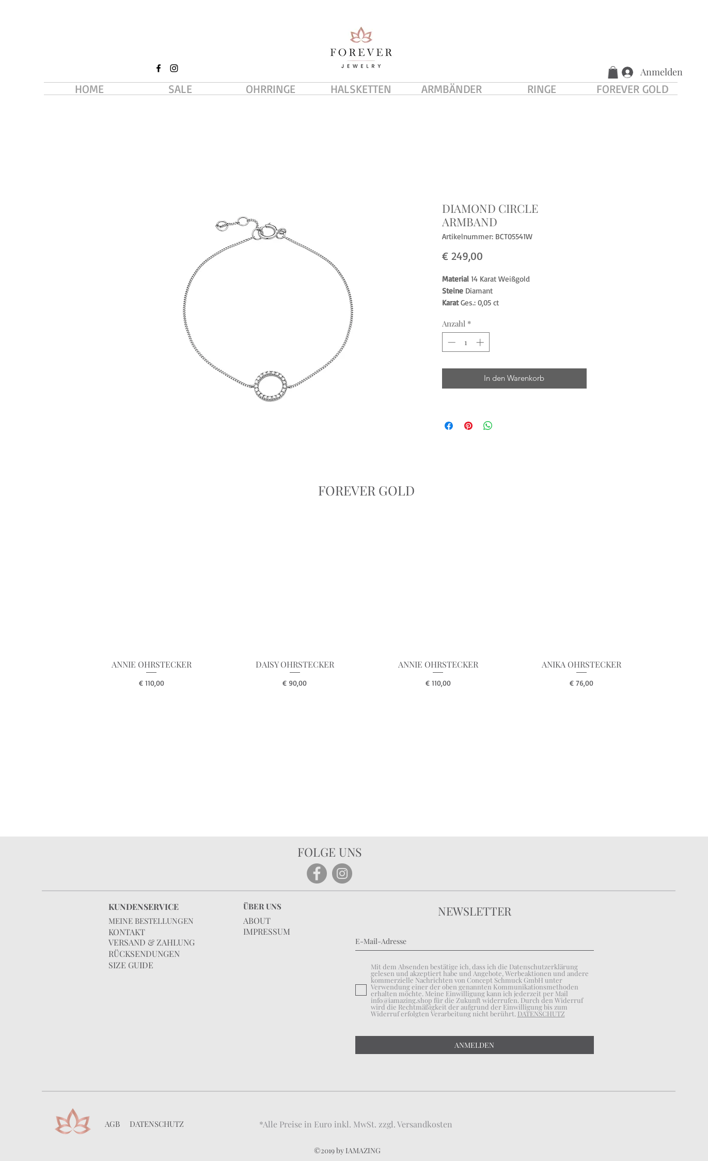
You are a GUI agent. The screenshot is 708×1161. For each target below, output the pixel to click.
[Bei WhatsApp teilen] (488, 426)
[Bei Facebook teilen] (449, 426)
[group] (367, 603)
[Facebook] (317, 873)
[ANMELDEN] (474, 1045)
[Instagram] (342, 873)
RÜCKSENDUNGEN (144, 953)
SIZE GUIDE (130, 964)
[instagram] (174, 68)
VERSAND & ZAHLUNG (151, 942)
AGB (112, 1124)
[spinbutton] (465, 342)
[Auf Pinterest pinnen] (468, 426)
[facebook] (158, 68)
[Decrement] (451, 342)
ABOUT (257, 920)
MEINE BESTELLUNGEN (151, 921)
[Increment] (481, 342)
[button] (613, 72)
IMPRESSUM (266, 931)
